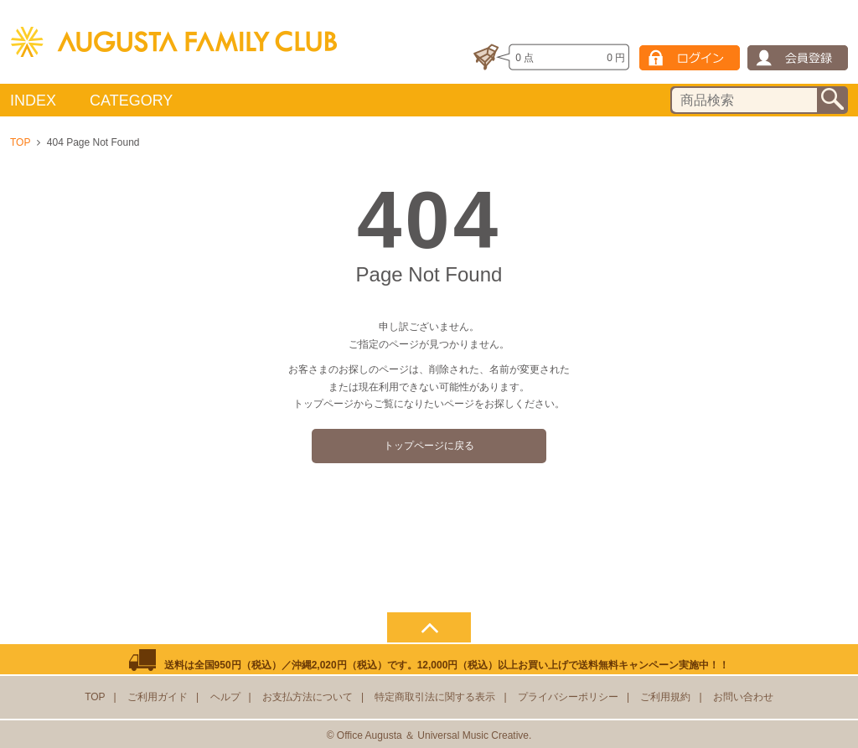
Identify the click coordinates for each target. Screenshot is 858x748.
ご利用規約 (665, 697)
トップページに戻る (429, 445)
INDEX (33, 100)
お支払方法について (307, 697)
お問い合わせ (743, 697)
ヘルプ (225, 697)
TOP (20, 142)
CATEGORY (131, 100)
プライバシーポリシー (568, 697)
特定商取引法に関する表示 (435, 697)
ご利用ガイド (157, 697)
